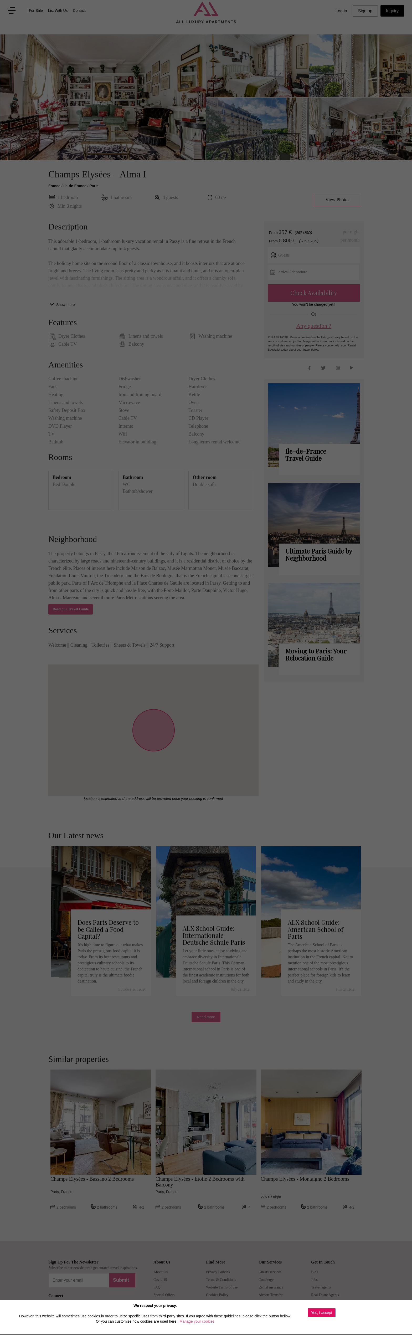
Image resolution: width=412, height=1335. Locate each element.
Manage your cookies (196, 1321)
